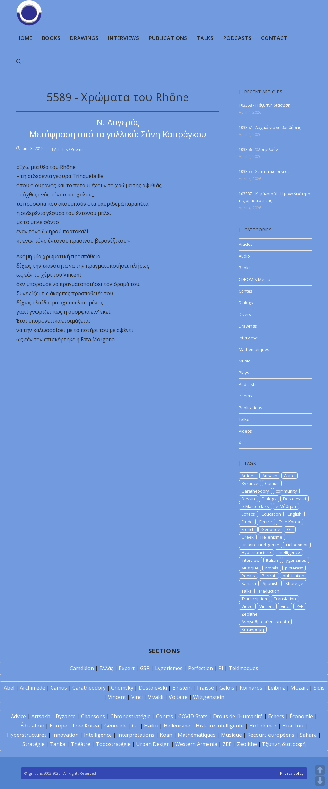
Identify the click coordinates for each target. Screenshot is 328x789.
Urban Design (153, 744)
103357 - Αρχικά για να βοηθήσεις (270, 127)
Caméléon (82, 668)
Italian (272, 560)
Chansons (93, 716)
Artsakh (269, 475)
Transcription (254, 599)
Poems (77, 149)
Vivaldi (155, 697)
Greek (248, 537)
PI (220, 668)
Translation (285, 599)
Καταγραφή (253, 629)
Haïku (151, 725)
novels (271, 568)
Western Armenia (196, 744)
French (248, 529)
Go (290, 529)
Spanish (271, 583)
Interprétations (135, 734)
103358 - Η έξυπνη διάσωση (264, 105)
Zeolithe (250, 614)
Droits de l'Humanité (238, 716)
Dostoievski (294, 499)
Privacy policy (292, 773)
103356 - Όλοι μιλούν (258, 149)
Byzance (250, 483)
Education (271, 514)
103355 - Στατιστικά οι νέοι (264, 171)
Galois (226, 687)
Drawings (248, 326)
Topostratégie (113, 744)
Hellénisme (177, 725)
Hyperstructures (27, 734)
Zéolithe (247, 744)
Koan (166, 734)
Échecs (276, 716)
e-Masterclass (255, 506)
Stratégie (33, 744)
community (286, 491)
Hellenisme (271, 537)
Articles (61, 149)
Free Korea (289, 522)
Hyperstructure (256, 552)
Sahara (249, 583)
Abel (9, 687)
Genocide (270, 529)
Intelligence (289, 552)
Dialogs (246, 302)
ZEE (299, 606)
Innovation (65, 734)
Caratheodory (255, 491)
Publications (250, 408)
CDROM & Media (254, 279)
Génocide (115, 725)
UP (320, 770)
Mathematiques (254, 349)
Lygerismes (169, 668)
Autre (289, 475)
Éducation (32, 725)
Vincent (266, 606)
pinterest (294, 568)
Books (245, 267)
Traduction (268, 591)
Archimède (32, 687)
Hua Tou (292, 725)
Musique (250, 568)
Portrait (269, 575)
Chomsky (122, 687)
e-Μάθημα (286, 506)
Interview (250, 560)
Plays (244, 373)
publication (293, 575)
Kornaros (251, 687)
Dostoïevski (153, 687)
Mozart (299, 687)
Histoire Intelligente (260, 545)
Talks (244, 419)
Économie (301, 716)
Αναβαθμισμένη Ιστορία (265, 622)
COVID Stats (193, 716)
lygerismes (295, 560)
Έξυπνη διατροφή (284, 744)
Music (244, 361)
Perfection (200, 668)
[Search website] (19, 62)
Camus (272, 483)
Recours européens (270, 734)
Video (247, 606)
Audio (244, 256)
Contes (245, 291)
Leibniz (276, 687)
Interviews (249, 338)
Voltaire (178, 697)
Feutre (265, 522)
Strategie (294, 583)
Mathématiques (197, 734)
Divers (245, 314)
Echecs (248, 514)
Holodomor (297, 545)
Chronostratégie (131, 716)
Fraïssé (205, 687)
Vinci (285, 606)
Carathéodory (89, 687)
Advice (18, 716)
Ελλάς (106, 668)
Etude (247, 522)
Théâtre (80, 744)
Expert (127, 668)
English (295, 514)
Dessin (248, 499)
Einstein (182, 687)
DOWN (320, 781)
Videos (245, 431)
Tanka (57, 744)
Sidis (319, 687)
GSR (145, 668)
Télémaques (243, 668)
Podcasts (248, 384)
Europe (58, 725)
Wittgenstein (208, 697)
